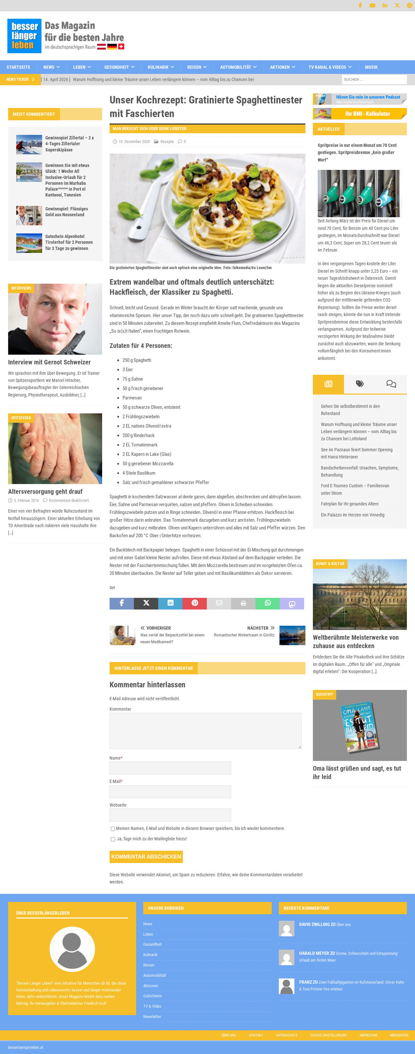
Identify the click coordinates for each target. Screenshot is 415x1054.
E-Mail (115, 781)
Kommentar (120, 709)
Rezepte (167, 141)
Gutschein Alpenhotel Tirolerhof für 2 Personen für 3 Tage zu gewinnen (69, 242)
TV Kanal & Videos (327, 67)
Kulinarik (158, 67)
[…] (83, 394)
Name (115, 758)
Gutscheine (152, 995)
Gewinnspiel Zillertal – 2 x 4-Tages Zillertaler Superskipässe (69, 143)
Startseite (18, 67)
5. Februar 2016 (26, 500)
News (48, 67)
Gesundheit (116, 67)
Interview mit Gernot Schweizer (49, 362)
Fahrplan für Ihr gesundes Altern (350, 503)
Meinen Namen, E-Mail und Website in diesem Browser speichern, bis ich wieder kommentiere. (200, 828)
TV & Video (152, 1006)
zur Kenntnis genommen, (269, 897)
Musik (371, 67)
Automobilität (235, 67)
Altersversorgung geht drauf (45, 491)
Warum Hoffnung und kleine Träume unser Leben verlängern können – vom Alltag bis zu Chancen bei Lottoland (359, 432)
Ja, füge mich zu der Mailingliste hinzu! (149, 838)
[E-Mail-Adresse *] (313, 881)
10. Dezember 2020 (134, 141)
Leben (79, 67)
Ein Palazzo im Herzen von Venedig (353, 514)
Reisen (194, 67)
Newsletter (152, 1016)
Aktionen (280, 67)
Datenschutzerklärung (246, 897)
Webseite (118, 805)
